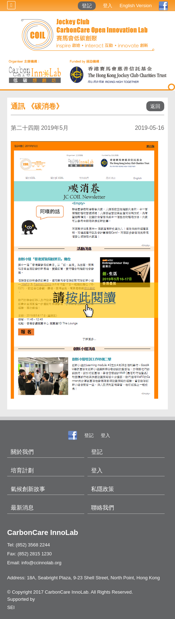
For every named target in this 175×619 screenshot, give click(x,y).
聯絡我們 (102, 508)
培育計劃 (22, 470)
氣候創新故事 (28, 489)
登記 (87, 6)
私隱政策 (102, 489)
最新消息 (22, 508)
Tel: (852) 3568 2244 (28, 544)
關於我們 (22, 452)
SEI (11, 607)
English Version (135, 5)
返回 (155, 106)
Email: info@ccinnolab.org (34, 562)
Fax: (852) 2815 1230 (29, 553)
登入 (107, 5)
